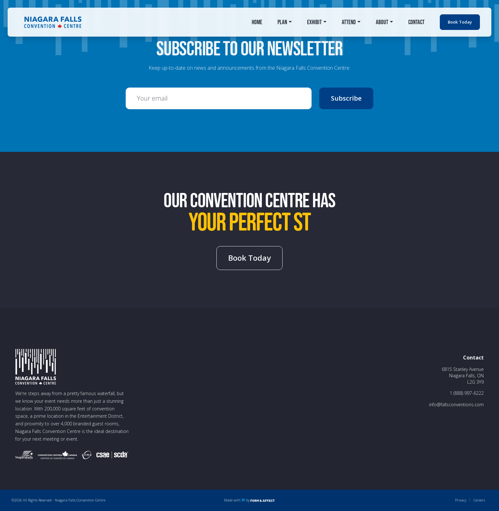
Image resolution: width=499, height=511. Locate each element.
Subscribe (346, 98)
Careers (479, 500)
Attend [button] (349, 21)
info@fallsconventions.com (456, 404)
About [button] (382, 21)
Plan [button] (282, 21)
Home (257, 21)
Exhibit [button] (314, 21)
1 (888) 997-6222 (467, 393)
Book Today (460, 22)
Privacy (460, 500)
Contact (416, 21)
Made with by (249, 500)
